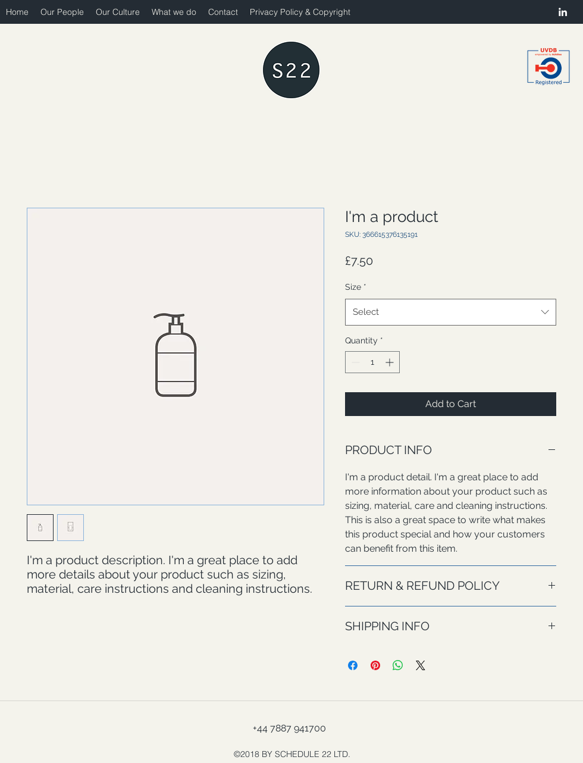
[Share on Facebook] (353, 665)
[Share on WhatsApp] (398, 665)
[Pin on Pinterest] (375, 665)
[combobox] (450, 312)
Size (355, 287)
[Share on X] (420, 665)
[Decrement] (354, 362)
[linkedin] (563, 12)
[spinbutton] (372, 362)
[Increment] (390, 362)
